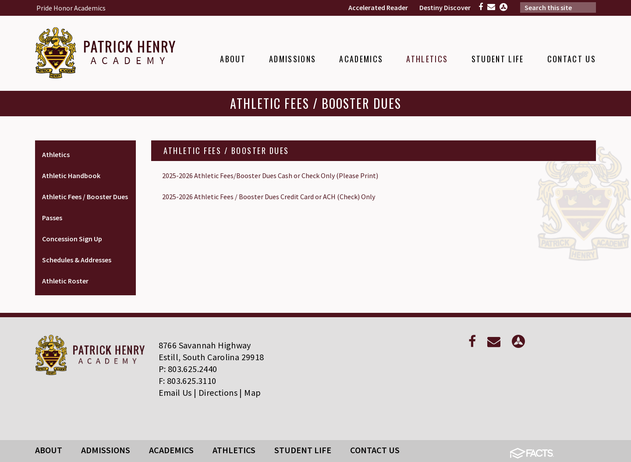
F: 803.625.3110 (187, 380)
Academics (171, 449)
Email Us (175, 392)
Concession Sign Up (72, 238)
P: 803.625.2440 (188, 368)
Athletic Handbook (71, 175)
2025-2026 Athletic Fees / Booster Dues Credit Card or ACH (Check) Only (268, 196)
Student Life (302, 449)
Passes (52, 217)
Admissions (105, 449)
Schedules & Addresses (76, 259)
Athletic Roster (65, 280)
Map (252, 392)
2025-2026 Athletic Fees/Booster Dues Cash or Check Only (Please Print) (270, 175)
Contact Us (375, 449)
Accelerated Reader (378, 7)
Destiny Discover (445, 7)
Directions (218, 392)
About (48, 449)
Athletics (56, 154)
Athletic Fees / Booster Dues (85, 196)
